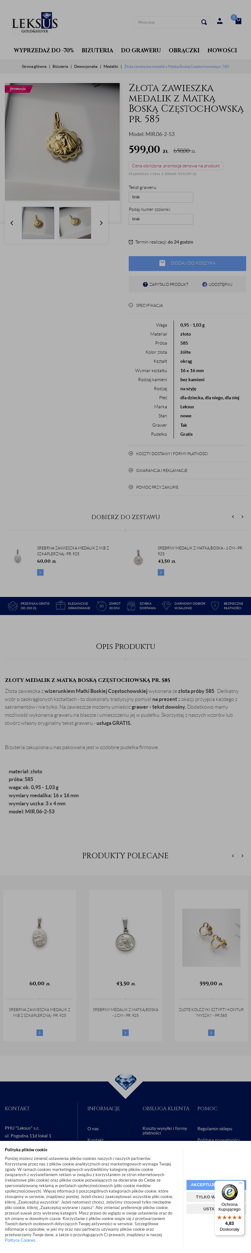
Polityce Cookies (20, 1240)
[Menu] (241, 1184)
